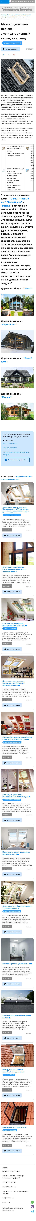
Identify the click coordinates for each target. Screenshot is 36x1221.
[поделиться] (3, 55)
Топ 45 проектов (25, 10)
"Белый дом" (14, 202)
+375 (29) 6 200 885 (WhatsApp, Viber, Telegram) (16, 453)
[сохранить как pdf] (14, 55)
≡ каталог (4, 2)
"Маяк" (28, 288)
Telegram (28, 8)
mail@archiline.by (8, 1198)
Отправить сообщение (11, 10)
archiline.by (6, 1202)
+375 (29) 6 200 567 (10, 448)
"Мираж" (6, 205)
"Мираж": (6, 397)
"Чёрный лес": (9, 324)
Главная (3, 15)
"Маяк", (14, 198)
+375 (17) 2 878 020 (10, 443)
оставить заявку (12, 49)
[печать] (8, 55)
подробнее (7, 530)
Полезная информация (14, 15)
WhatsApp (18, 8)
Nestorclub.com (9, 1210)
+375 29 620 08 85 (8, 8)
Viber (23, 8)
